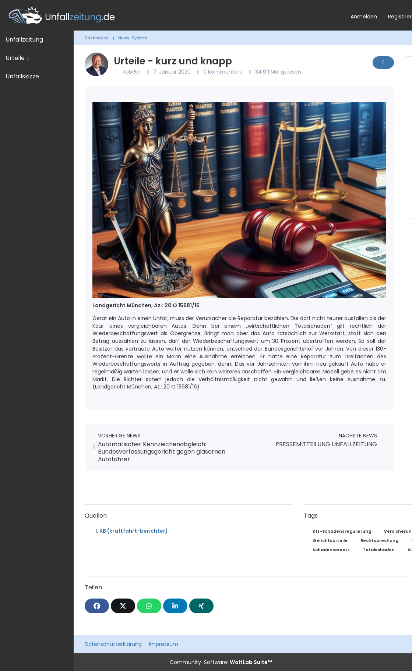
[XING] (201, 606)
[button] (175, 606)
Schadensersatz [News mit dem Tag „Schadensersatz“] (331, 550)
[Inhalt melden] (383, 62)
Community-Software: (221, 662)
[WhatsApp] (149, 606)
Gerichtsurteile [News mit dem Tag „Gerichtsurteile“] (330, 540)
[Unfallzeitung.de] (172, 15)
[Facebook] (97, 606)
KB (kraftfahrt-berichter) (133, 531)
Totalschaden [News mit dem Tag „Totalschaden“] (379, 550)
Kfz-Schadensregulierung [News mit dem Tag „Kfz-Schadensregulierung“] (342, 531)
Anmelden (364, 16)
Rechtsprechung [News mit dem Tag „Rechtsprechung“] (379, 540)
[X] (123, 606)
